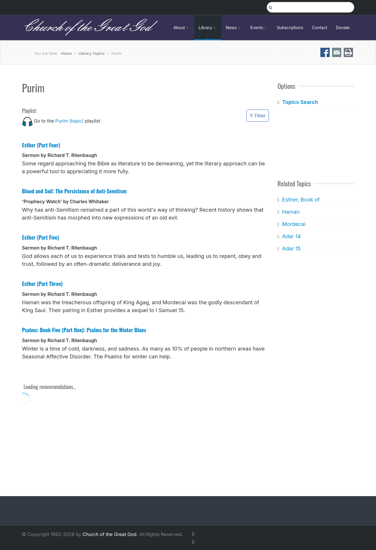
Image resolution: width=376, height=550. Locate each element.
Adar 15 (291, 248)
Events (259, 27)
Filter (258, 115)
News (233, 27)
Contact (319, 27)
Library (208, 27)
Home (66, 53)
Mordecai (294, 224)
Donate (342, 27)
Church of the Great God (86, 27)
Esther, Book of (301, 200)
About (181, 27)
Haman (291, 212)
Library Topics (91, 53)
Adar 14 (291, 236)
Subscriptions (290, 27)
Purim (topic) (69, 121)
